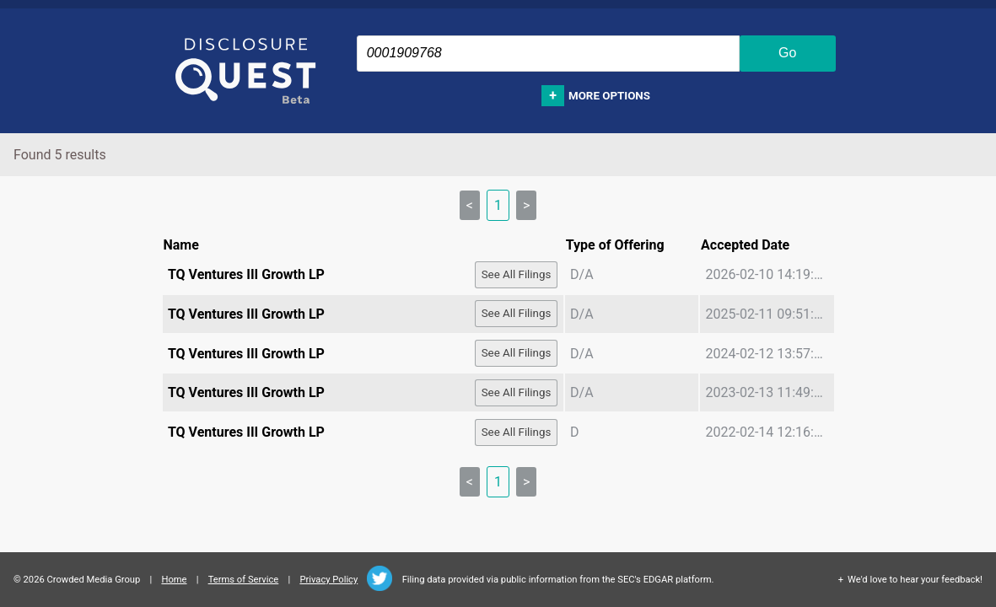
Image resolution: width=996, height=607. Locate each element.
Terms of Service (243, 579)
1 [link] (498, 205)
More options (609, 95)
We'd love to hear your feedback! (915, 579)
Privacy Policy (328, 579)
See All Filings (517, 274)
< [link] (469, 205)
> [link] (526, 205)
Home (173, 579)
